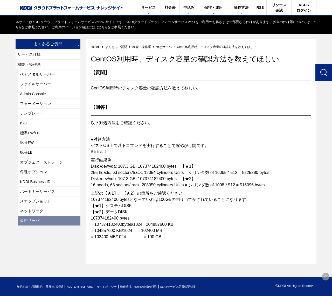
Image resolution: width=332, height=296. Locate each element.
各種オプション (34, 182)
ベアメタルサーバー (39, 76)
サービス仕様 (30, 55)
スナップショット (36, 214)
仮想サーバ (30, 236)
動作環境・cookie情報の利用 (167, 286)
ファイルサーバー (36, 87)
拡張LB (27, 161)
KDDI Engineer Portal (95, 286)
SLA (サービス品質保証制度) (215, 286)
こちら (21, 27)
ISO (23, 129)
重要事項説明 (63, 286)
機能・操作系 (30, 66)
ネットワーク (32, 225)
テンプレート (32, 119)
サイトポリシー (128, 286)
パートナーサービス (39, 204)
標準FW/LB (30, 140)
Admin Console (34, 97)
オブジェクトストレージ (43, 172)
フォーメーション (36, 108)
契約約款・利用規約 (33, 286)
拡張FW (27, 151)
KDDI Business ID (36, 193)
